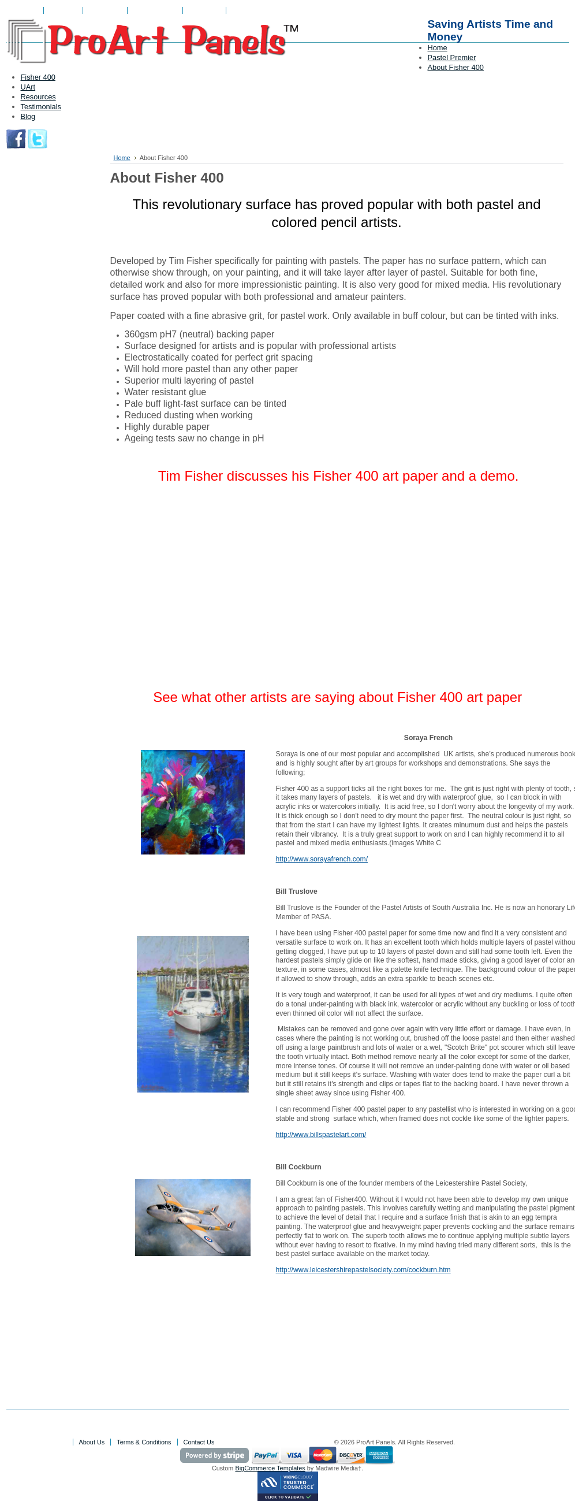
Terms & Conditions (144, 1442)
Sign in (241, 10)
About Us (25, 10)
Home (122, 157)
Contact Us (204, 10)
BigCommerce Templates (270, 1468)
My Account (105, 10)
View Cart (63, 10)
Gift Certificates (154, 10)
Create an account (286, 10)
